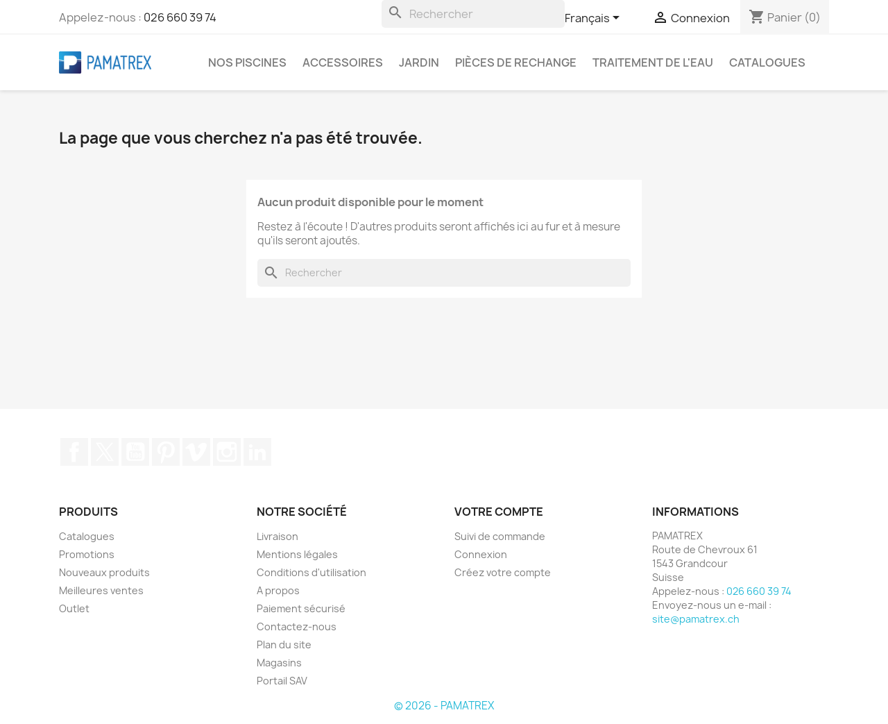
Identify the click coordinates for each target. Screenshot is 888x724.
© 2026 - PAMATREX (444, 705)
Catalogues (767, 62)
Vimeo (196, 452)
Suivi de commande (499, 536)
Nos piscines (247, 62)
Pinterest (166, 452)
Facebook (74, 452)
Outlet (74, 608)
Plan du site (284, 644)
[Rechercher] (473, 14)
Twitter (105, 452)
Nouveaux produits (104, 572)
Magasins (279, 662)
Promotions (86, 554)
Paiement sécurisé (301, 608)
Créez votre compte (502, 572)
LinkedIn (257, 452)
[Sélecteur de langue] (594, 18)
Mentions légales (297, 554)
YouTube (135, 452)
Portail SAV (282, 680)
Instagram (227, 452)
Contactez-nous (296, 626)
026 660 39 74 (180, 17)
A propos (278, 590)
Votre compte (498, 511)
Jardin (419, 62)
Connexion (480, 554)
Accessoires (342, 62)
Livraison (277, 536)
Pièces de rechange (516, 62)
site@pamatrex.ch (696, 618)
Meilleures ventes (101, 590)
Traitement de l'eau (652, 62)
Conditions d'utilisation (311, 572)
